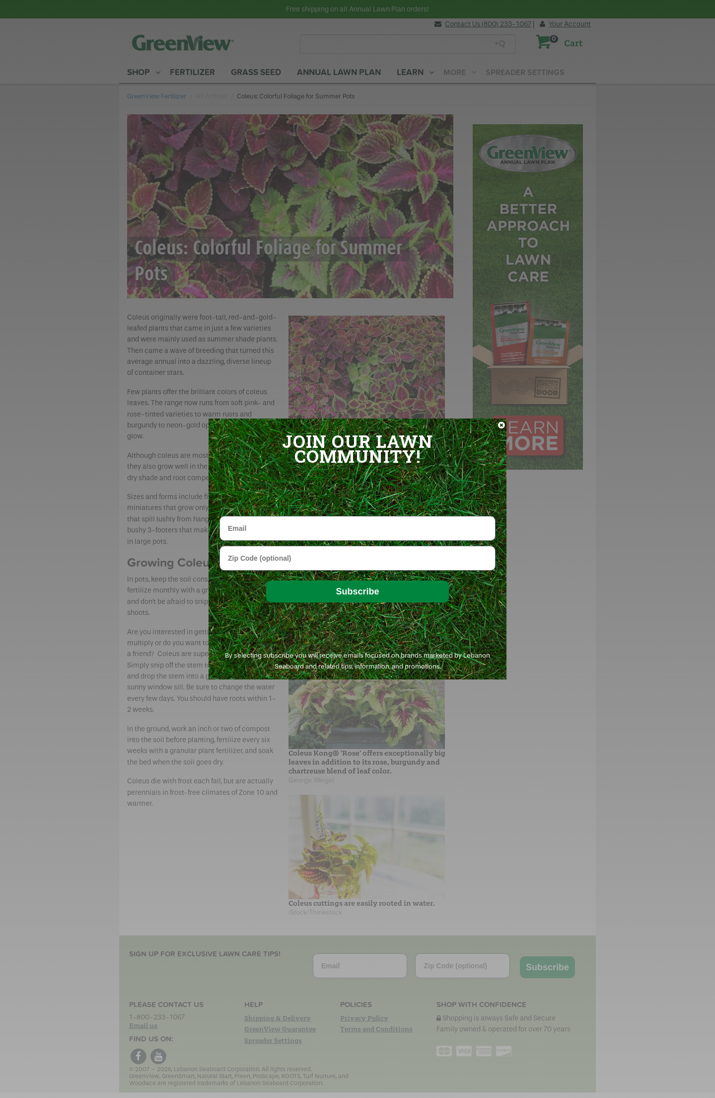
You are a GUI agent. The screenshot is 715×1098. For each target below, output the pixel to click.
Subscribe (357, 591)
